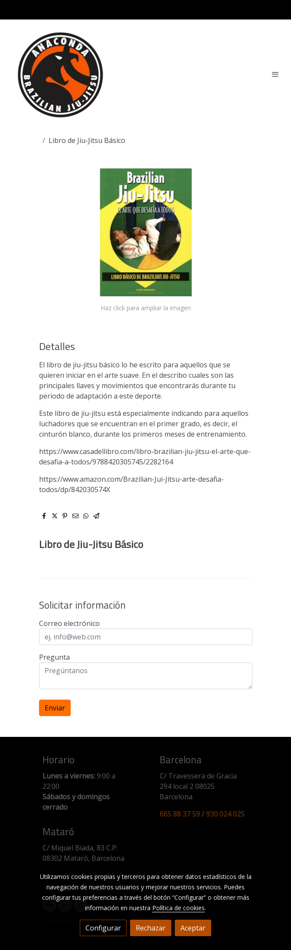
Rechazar (151, 928)
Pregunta (54, 657)
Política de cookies (178, 908)
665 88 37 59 (180, 814)
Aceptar (193, 928)
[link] (61, 74)
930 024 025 (225, 814)
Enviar (55, 708)
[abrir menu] (275, 74)
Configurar (103, 928)
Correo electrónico (69, 623)
